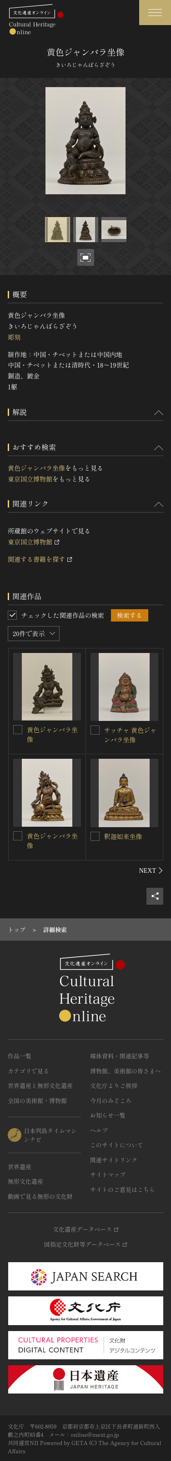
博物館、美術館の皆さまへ (125, 1071)
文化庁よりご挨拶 (113, 1085)
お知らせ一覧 (108, 1115)
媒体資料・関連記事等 (119, 1056)
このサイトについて (116, 1144)
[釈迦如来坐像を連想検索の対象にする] (95, 836)
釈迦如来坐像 (123, 836)
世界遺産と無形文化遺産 (40, 1085)
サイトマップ (108, 1174)
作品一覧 (19, 1056)
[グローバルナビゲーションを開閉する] (155, 12)
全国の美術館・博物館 (37, 1100)
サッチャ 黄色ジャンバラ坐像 (130, 734)
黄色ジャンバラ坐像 (36, 467)
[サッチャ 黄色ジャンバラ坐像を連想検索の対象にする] (95, 730)
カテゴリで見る (28, 1071)
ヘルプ (99, 1130)
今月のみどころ (110, 1100)
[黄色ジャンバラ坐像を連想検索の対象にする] (17, 729)
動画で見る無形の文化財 (40, 1196)
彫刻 (14, 337)
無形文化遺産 (25, 1181)
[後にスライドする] (151, 870)
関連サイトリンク (113, 1159)
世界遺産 (19, 1166)
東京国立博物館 (30, 478)
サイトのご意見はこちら (122, 1189)
